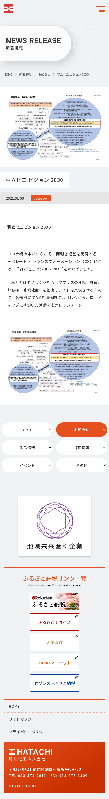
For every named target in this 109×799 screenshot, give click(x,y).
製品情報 (27, 447)
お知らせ (81, 429)
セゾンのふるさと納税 (54, 683)
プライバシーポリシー (28, 731)
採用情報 (81, 447)
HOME (14, 706)
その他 (81, 465)
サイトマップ (20, 719)
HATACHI (9, 9)
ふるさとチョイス (54, 622)
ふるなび (55, 642)
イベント (27, 465)
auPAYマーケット (54, 663)
